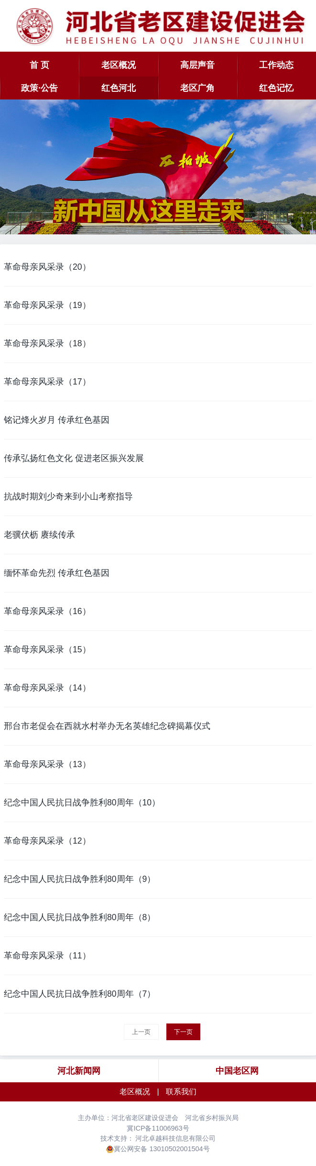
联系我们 (181, 1092)
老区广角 (197, 88)
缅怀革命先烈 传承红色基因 (56, 573)
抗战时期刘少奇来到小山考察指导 (68, 496)
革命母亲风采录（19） (47, 305)
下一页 (183, 1031)
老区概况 (118, 65)
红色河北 (118, 88)
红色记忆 (276, 88)
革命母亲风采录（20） (47, 267)
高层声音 (197, 65)
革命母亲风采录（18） (47, 343)
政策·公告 (39, 88)
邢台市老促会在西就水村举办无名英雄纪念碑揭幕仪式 (107, 726)
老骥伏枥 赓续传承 (39, 534)
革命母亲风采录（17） (47, 381)
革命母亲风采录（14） (47, 688)
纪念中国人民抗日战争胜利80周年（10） (82, 802)
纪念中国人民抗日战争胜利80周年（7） (79, 994)
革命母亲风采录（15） (47, 649)
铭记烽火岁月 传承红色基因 (56, 420)
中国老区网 (237, 1071)
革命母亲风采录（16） (47, 611)
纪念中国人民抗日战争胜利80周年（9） (79, 879)
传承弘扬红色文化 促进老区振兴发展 (74, 458)
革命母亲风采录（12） (47, 841)
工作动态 (276, 65)
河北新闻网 (78, 1071)
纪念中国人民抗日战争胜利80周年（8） (79, 917)
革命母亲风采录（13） (47, 764)
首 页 (39, 65)
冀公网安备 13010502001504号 (161, 1149)
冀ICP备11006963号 (158, 1128)
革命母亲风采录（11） (47, 955)
